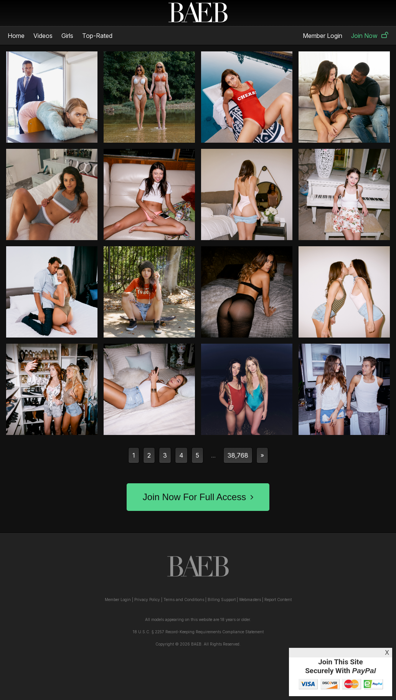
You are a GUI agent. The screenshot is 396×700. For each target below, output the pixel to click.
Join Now (369, 36)
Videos (43, 36)
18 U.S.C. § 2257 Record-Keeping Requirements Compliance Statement (198, 631)
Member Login (322, 36)
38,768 (238, 455)
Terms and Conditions (183, 599)
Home (16, 36)
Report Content (278, 599)
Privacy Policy (147, 599)
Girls (67, 36)
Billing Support (222, 599)
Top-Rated (97, 36)
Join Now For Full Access (198, 497)
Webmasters (250, 599)
